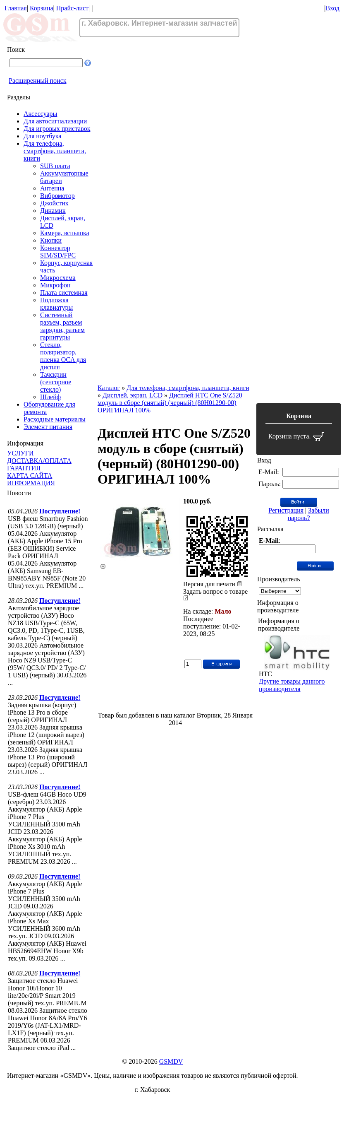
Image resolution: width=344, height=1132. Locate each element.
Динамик (53, 210)
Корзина (41, 8)
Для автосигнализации (55, 121)
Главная (16, 8)
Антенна (52, 188)
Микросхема (58, 277)
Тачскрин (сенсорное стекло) (55, 382)
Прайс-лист (72, 8)
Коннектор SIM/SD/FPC (58, 251)
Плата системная (64, 292)
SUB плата (55, 165)
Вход (332, 8)
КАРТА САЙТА (29, 475)
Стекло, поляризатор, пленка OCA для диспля (63, 356)
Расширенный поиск (38, 80)
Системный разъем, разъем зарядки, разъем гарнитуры (62, 326)
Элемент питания (48, 426)
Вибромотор (57, 195)
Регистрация (285, 510)
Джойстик (54, 203)
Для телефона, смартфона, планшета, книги (55, 151)
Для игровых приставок (57, 128)
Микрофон (55, 285)
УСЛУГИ (20, 453)
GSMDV (171, 1061)
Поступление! (59, 511)
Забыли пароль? (308, 514)
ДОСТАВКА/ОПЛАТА (39, 460)
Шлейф (50, 396)
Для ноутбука (42, 136)
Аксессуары (40, 113)
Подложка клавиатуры (56, 303)
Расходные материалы (55, 419)
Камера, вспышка (64, 232)
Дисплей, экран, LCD (132, 395)
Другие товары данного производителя (292, 685)
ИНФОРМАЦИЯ (31, 483)
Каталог (109, 387)
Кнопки (51, 240)
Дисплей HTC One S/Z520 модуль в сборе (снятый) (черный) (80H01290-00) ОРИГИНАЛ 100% (170, 403)
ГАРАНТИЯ (24, 468)
